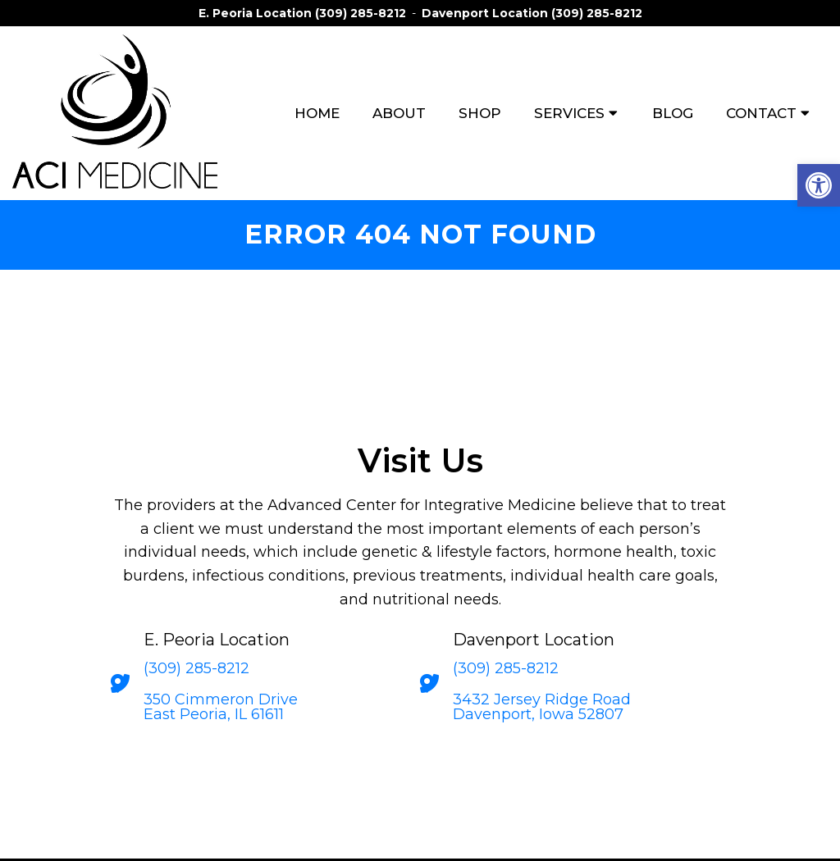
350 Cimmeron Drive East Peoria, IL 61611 (221, 707)
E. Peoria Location (257, 13)
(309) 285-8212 (360, 13)
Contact (761, 113)
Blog (672, 113)
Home (317, 113)
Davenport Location (486, 13)
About (399, 113)
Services (569, 113)
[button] (818, 185)
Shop (480, 113)
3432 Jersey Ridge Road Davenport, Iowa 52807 (542, 707)
